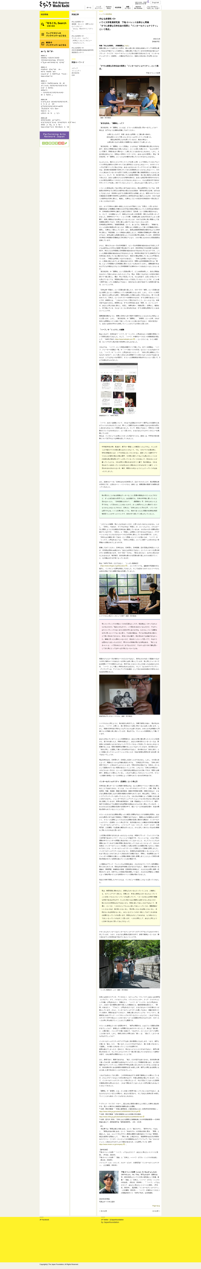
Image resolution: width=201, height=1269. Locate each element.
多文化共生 (75, 73)
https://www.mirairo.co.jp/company (111, 1144)
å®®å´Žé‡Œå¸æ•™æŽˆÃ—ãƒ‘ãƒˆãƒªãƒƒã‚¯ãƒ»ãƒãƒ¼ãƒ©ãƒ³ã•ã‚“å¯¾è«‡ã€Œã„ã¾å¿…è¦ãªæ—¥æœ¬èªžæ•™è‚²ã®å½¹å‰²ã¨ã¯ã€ (54, 122)
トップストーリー (98, 7)
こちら (126, 46)
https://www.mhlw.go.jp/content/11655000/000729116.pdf (119, 1111)
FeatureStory (108, 7)
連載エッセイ (128, 7)
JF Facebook (44, 1220)
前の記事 (104, 1211)
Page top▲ (156, 1206)
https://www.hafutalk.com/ (125, 339)
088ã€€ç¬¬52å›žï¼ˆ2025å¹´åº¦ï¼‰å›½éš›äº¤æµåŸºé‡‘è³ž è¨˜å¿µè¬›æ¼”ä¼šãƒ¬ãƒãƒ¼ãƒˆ (53, 59)
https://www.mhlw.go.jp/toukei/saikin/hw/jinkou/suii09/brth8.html (121, 1117)
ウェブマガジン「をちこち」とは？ (153, 7)
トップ (101, 14)
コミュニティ (76, 71)
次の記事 (155, 1211)
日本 (73, 75)
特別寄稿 (118, 7)
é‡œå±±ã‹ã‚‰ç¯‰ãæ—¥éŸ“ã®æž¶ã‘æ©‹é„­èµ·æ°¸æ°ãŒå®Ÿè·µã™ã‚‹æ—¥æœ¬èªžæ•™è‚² (54, 71)
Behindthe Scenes (138, 7)
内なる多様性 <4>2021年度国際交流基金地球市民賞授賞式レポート (83, 50)
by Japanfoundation (110, 1222)
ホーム (89, 7)
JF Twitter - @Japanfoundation (112, 1220)
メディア (75, 68)
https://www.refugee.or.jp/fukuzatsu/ (114, 566)
